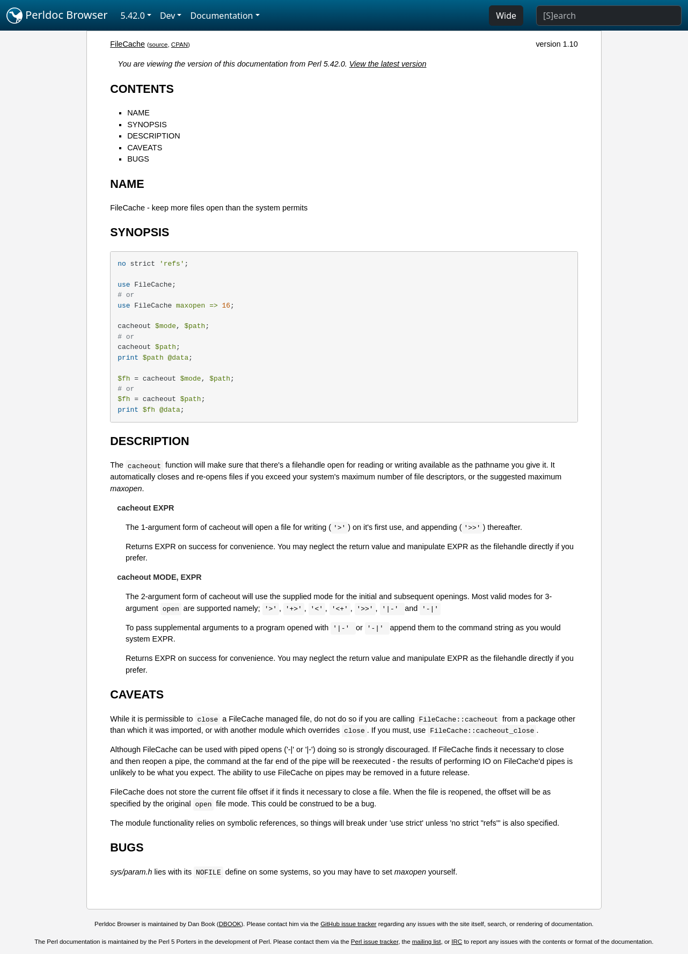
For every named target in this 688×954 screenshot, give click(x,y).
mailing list (426, 941)
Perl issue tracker (374, 941)
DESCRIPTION (153, 136)
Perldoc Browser (57, 16)
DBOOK (230, 924)
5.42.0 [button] (133, 15)
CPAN (179, 44)
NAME (138, 112)
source (158, 44)
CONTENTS (142, 89)
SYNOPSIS (147, 124)
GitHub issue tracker (348, 924)
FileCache (127, 44)
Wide (506, 15)
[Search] (609, 15)
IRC (456, 941)
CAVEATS (144, 147)
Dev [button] (167, 15)
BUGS (138, 159)
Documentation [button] (221, 15)
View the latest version (388, 64)
